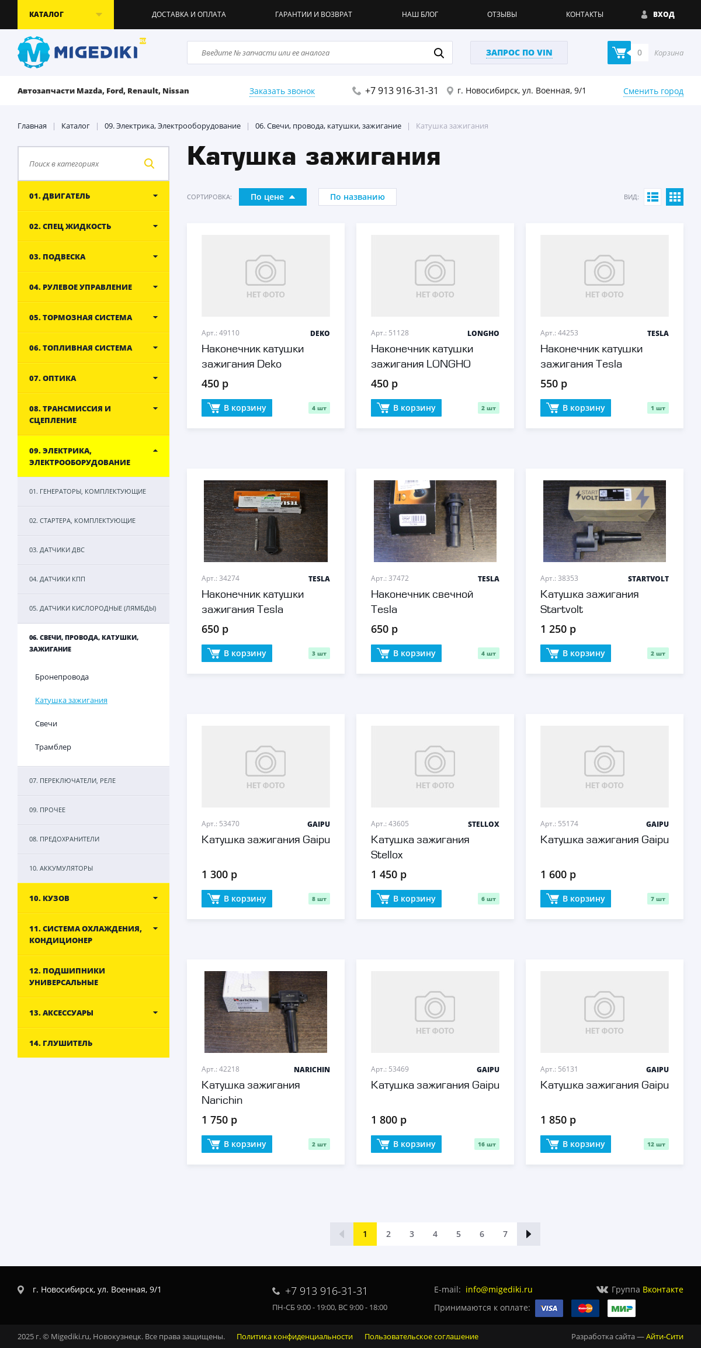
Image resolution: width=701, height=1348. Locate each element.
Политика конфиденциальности (295, 1336)
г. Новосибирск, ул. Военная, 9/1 (522, 90)
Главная (32, 125)
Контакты (584, 14)
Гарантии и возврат (313, 14)
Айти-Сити (664, 1336)
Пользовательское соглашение (421, 1336)
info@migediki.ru (499, 1289)
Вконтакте (663, 1289)
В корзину (236, 408)
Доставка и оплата (189, 14)
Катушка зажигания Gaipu (266, 840)
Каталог (75, 125)
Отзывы (502, 14)
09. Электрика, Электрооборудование (173, 125)
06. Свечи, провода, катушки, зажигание (328, 125)
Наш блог (420, 14)
